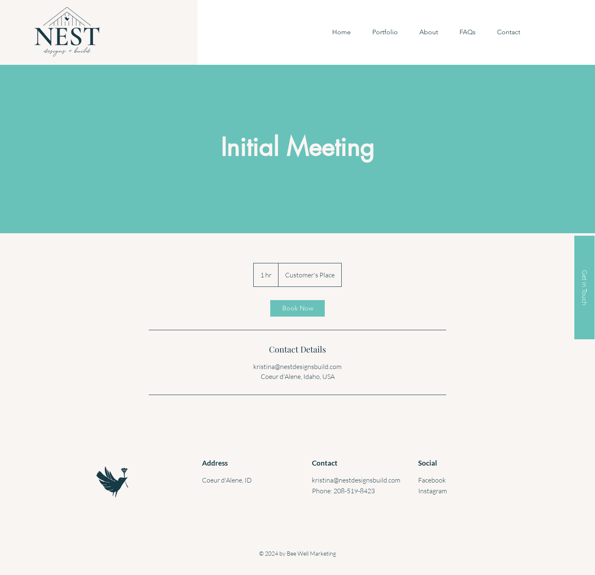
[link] (297, 308)
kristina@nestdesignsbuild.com (356, 480)
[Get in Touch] (584, 287)
